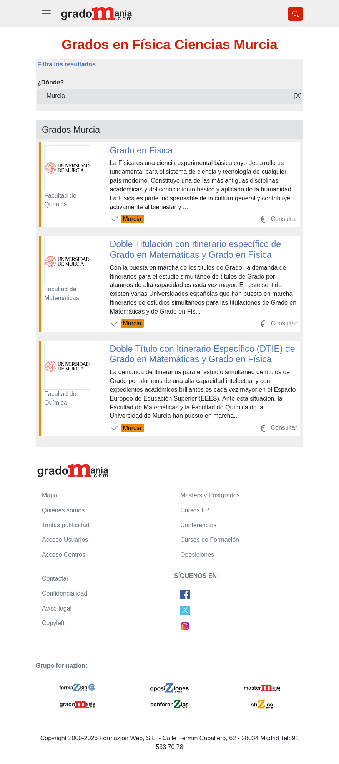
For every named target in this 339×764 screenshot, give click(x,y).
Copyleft (53, 623)
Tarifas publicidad (66, 525)
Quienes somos (63, 510)
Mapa (49, 495)
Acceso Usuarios (65, 539)
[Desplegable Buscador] (295, 14)
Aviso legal (56, 608)
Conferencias (198, 525)
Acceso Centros (63, 554)
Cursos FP (194, 510)
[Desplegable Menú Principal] (46, 13)
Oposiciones (197, 554)
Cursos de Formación (209, 539)
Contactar (55, 578)
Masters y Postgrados (210, 495)
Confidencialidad (64, 593)
